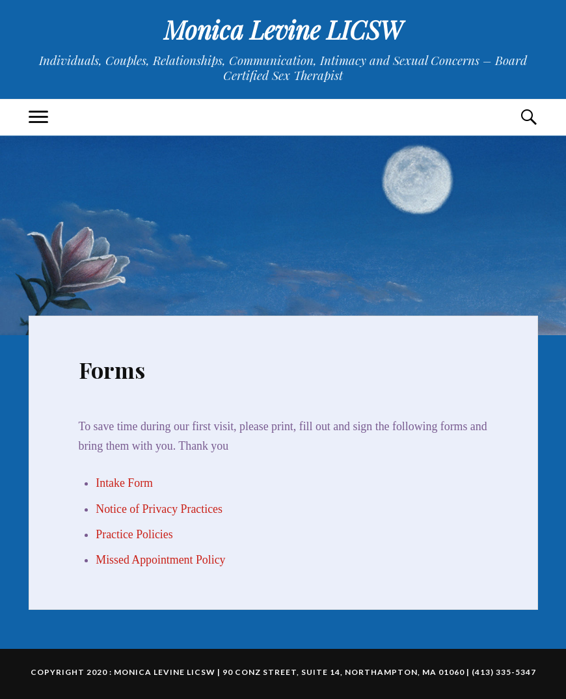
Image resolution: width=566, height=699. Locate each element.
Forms (112, 370)
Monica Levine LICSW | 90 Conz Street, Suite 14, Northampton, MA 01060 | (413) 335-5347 (325, 672)
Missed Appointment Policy (160, 559)
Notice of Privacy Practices (159, 508)
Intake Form (124, 482)
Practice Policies (134, 534)
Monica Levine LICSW (283, 29)
